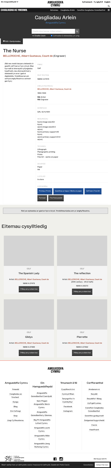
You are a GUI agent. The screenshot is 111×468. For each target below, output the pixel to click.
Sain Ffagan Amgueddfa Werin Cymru (42, 404)
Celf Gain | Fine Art (93, 191)
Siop (15, 416)
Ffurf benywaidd (56, 198)
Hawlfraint (94, 430)
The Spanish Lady (28, 273)
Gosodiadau (88, 465)
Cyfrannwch (87, 2)
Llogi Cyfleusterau (15, 420)
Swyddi (94, 394)
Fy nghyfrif (98, 2)
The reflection (82, 273)
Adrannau (54, 10)
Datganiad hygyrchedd (94, 420)
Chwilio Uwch (39, 36)
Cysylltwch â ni (68, 389)
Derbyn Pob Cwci (102, 465)
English (107, 2)
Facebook (68, 406)
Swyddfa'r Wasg (94, 398)
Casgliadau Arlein (67, 10)
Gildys (29, 336)
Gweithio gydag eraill (94, 416)
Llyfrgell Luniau (94, 403)
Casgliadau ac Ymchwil (14, 10)
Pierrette (82, 336)
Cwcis (94, 425)
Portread (42, 198)
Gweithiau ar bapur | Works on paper (68, 191)
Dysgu (15, 402)
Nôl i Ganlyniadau (12, 41)
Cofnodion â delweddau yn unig (66, 36)
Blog (15, 406)
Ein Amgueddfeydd (9, 2)
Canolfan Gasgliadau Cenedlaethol (91, 10)
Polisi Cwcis (64, 465)
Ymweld (15, 389)
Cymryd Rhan (68, 394)
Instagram (68, 411)
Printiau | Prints (45, 191)
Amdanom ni (94, 389)
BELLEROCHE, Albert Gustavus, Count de (28, 55)
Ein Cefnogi (15, 411)
